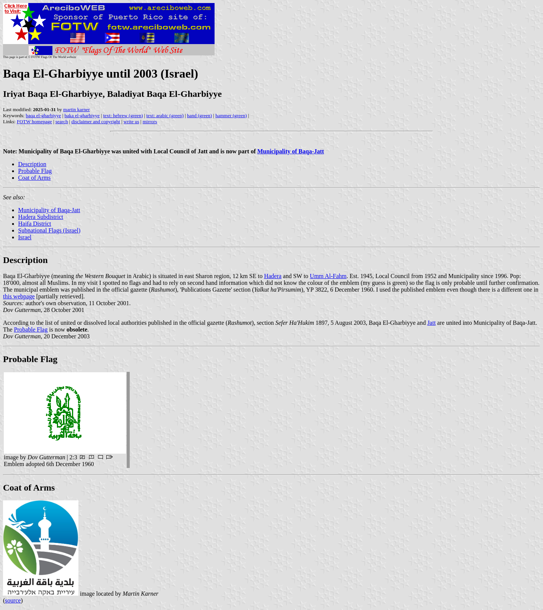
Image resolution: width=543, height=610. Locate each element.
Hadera (272, 276)
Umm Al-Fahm (328, 276)
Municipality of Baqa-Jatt (49, 210)
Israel (25, 237)
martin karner (76, 109)
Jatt (431, 323)
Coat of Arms (34, 177)
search (61, 121)
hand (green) (199, 115)
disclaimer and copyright (95, 121)
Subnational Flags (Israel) (49, 230)
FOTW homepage (34, 121)
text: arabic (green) (165, 115)
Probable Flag (35, 171)
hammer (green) (231, 115)
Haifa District (34, 223)
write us (132, 121)
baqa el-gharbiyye (43, 115)
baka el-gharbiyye (82, 115)
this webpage (19, 296)
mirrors (150, 121)
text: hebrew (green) (123, 115)
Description (32, 164)
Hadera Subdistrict (40, 217)
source (13, 600)
